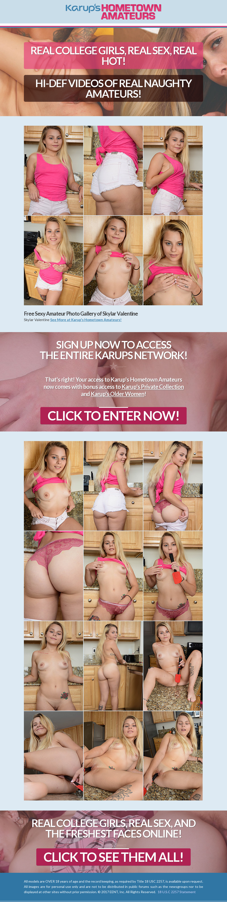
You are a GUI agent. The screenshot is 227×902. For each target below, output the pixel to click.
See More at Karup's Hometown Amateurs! (86, 320)
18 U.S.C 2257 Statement (177, 892)
